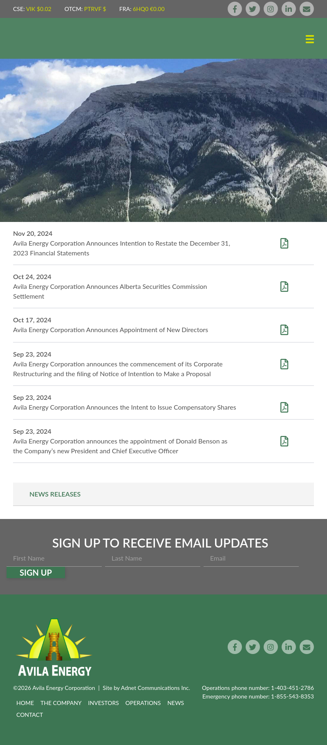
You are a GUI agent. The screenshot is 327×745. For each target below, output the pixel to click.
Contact (29, 714)
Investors (103, 702)
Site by (146, 687)
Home (25, 702)
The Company (61, 702)
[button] (310, 39)
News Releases (55, 494)
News (175, 702)
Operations (143, 702)
